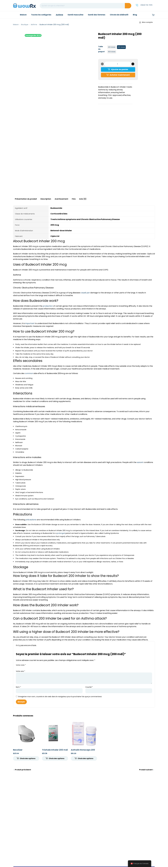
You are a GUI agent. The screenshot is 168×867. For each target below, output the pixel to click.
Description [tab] (46, 199)
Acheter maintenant (120, 75)
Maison (16, 24)
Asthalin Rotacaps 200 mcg (83, 751)
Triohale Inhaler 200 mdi (55, 749)
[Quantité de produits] (117, 64)
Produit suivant (146, 770)
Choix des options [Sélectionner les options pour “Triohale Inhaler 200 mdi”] (56, 758)
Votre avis (20, 671)
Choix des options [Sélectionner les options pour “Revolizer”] (27, 758)
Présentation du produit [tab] (26, 199)
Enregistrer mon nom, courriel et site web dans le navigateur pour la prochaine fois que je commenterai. (60, 696)
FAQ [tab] (74, 199)
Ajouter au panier (119, 69)
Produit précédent (23, 770)
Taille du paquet (101, 49)
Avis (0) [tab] (82, 199)
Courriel (89, 687)
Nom (18, 687)
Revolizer (17, 749)
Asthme (34, 24)
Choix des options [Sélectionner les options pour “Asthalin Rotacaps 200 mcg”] (85, 758)
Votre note (21, 665)
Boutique (24, 24)
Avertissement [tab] (61, 199)
